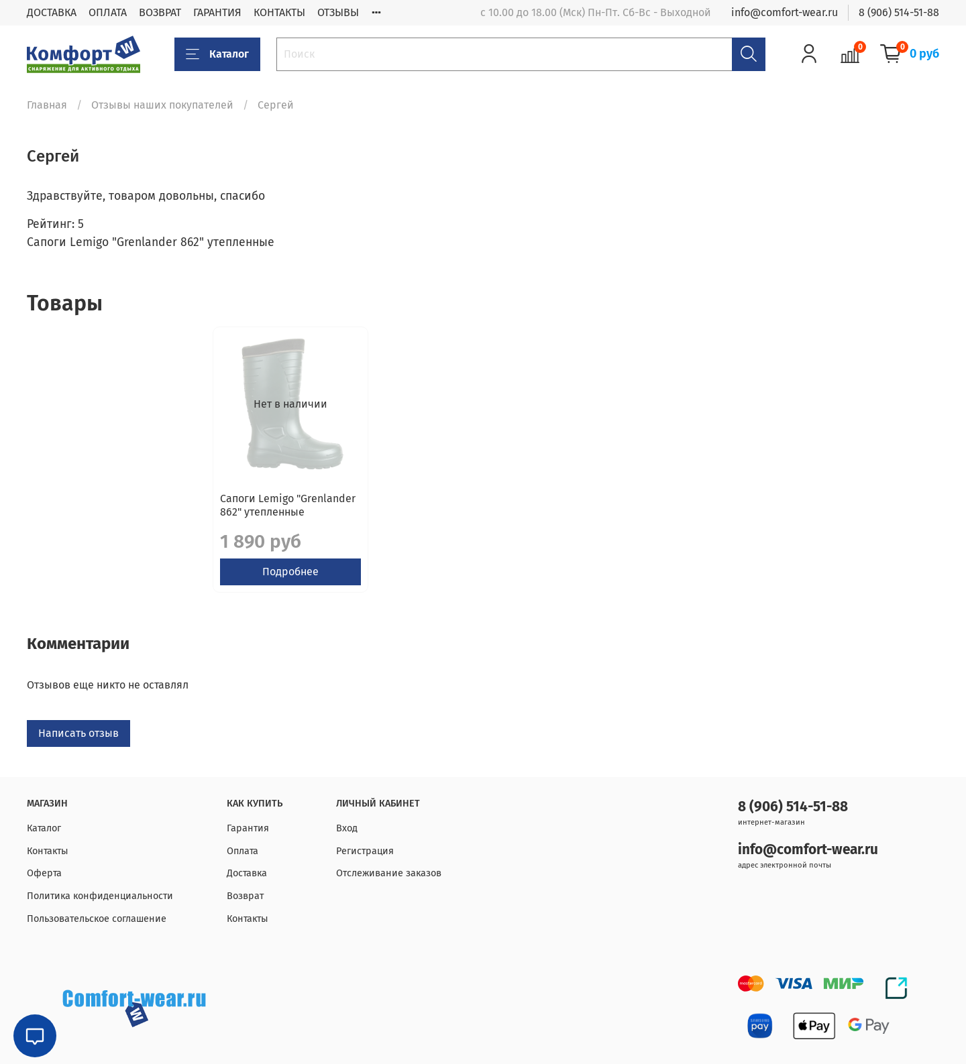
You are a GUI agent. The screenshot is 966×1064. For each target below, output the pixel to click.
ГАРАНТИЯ (217, 12)
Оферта (44, 873)
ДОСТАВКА (51, 12)
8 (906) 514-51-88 (899, 12)
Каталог (217, 54)
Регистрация (365, 851)
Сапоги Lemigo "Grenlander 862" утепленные (102, 516)
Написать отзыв (78, 743)
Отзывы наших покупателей (162, 105)
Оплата (242, 851)
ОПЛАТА (108, 12)
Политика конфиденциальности (100, 896)
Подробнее (110, 582)
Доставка (247, 873)
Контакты (47, 851)
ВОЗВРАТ (160, 12)
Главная (47, 105)
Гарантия (248, 828)
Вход (347, 828)
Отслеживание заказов (388, 873)
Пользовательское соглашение (96, 919)
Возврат (245, 896)
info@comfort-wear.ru (784, 12)
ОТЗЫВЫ (338, 12)
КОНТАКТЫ (279, 12)
